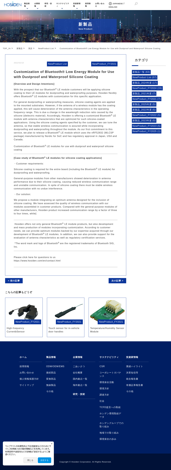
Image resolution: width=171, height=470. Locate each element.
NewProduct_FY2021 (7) (147, 99)
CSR (102, 366)
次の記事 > (117, 280)
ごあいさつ (79, 366)
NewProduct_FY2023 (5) (147, 126)
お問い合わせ (99, 5)
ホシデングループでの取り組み (112, 425)
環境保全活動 (107, 382)
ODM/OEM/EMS (55, 366)
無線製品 (51, 385)
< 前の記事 (14, 280)
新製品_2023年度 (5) (144, 120)
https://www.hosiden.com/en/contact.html (37, 260)
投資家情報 (77, 5)
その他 (49, 391)
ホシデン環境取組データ (110, 415)
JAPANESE (118, 4)
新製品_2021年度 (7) (144, 93)
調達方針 (104, 395)
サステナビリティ (62, 5)
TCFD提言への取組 (110, 407)
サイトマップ (27, 385)
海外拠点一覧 (80, 385)
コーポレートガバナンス (110, 374)
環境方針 (104, 388)
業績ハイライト (134, 366)
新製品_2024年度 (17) (145, 83)
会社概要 (78, 372)
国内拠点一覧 (80, 379)
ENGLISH (113, 7)
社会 (102, 401)
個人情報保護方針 (29, 379)
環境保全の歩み (108, 439)
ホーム (23, 357)
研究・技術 (48, 5)
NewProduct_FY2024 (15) (147, 88)
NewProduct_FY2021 (104, 64)
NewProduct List (57, 64)
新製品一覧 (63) (141, 72)
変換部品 (51, 379)
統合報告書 (132, 379)
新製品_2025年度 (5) (144, 104)
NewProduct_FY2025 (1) (147, 131)
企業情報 (37, 5)
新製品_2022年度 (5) (144, 110)
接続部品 (51, 372)
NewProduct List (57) (145, 77)
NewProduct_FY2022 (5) (147, 115)
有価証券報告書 (134, 385)
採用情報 (88, 5)
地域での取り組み (109, 433)
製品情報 (27, 5)
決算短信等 (132, 372)
